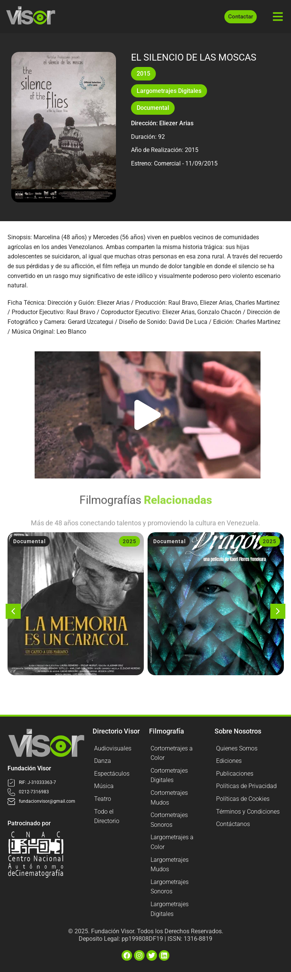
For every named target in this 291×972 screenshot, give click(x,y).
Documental (153, 107)
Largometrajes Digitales (169, 90)
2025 (129, 541)
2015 (143, 73)
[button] (148, 415)
